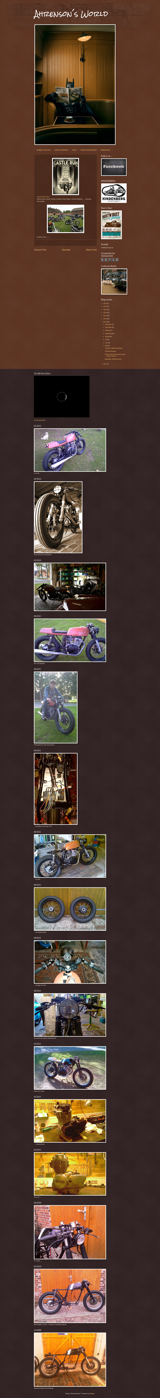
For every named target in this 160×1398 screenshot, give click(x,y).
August (107, 336)
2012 (105, 322)
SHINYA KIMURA (61, 150)
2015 (105, 312)
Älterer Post (91, 250)
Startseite (66, 250)
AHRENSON (105, 150)
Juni (106, 343)
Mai (106, 345)
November (108, 327)
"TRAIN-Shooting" (110, 351)
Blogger (92, 1393)
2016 (105, 309)
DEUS (74, 150)
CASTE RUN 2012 (43, 197)
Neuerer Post (40, 250)
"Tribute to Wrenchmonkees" (114, 348)
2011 (105, 364)
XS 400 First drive (39, 420)
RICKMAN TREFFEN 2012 (113, 359)
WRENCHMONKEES (89, 150)
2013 (105, 319)
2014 (105, 315)
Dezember (108, 324)
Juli (106, 339)
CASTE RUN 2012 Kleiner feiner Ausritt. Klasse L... (115, 355)
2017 (105, 306)
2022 (105, 303)
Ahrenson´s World (71, 13)
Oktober (107, 330)
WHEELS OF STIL (44, 150)
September (108, 333)
